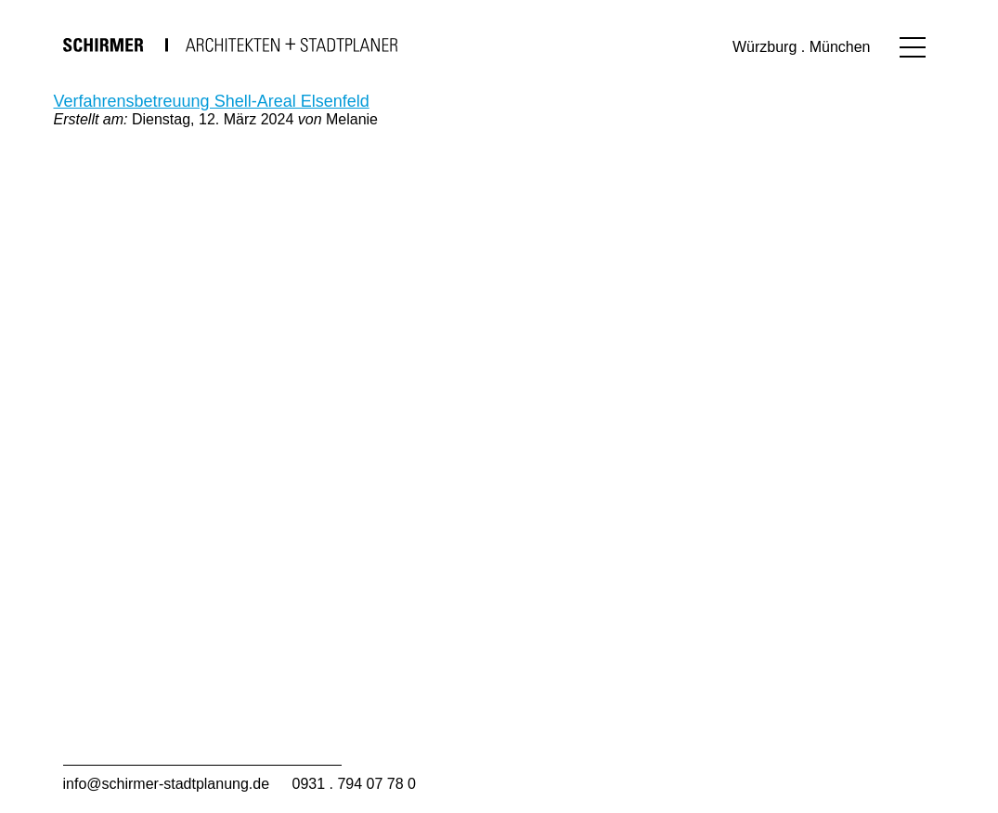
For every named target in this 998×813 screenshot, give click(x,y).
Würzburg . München (801, 47)
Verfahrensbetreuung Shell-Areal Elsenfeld (211, 101)
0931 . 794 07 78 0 (354, 784)
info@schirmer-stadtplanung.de (166, 784)
